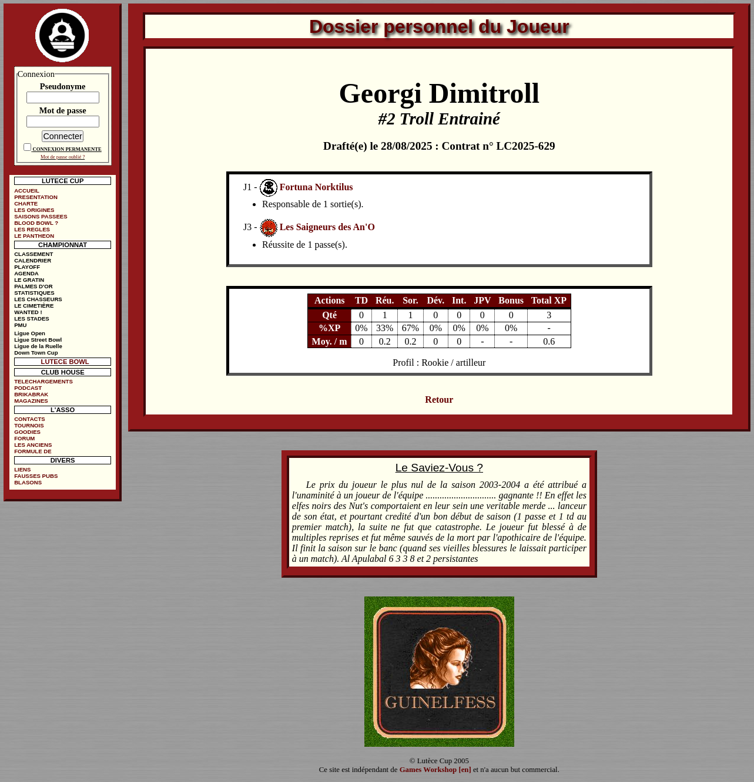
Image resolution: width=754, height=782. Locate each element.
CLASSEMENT (33, 254)
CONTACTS (29, 419)
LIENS (22, 469)
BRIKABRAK (31, 394)
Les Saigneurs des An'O (327, 227)
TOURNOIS (28, 425)
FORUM (24, 438)
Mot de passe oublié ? (63, 157)
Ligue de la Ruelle (38, 346)
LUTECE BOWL (65, 361)
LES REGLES (32, 229)
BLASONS (28, 482)
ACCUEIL (26, 190)
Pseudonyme (63, 86)
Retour (439, 400)
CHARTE (26, 203)
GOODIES (27, 432)
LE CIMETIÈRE (33, 305)
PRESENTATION (36, 197)
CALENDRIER (32, 260)
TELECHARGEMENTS (43, 381)
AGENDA (26, 273)
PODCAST (28, 388)
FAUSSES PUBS (36, 476)
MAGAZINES (31, 400)
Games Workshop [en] (435, 770)
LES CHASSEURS (38, 299)
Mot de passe (62, 110)
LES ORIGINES (34, 210)
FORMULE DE (32, 451)
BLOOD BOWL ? (36, 223)
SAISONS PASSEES (40, 216)
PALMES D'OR (33, 286)
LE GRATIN (29, 280)
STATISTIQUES (34, 292)
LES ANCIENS (33, 444)
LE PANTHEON (34, 235)
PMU (20, 325)
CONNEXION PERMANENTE (67, 149)
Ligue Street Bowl (38, 339)
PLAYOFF (27, 267)
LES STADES (31, 318)
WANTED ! (28, 312)
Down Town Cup (36, 352)
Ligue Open (29, 333)
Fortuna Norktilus (316, 187)
